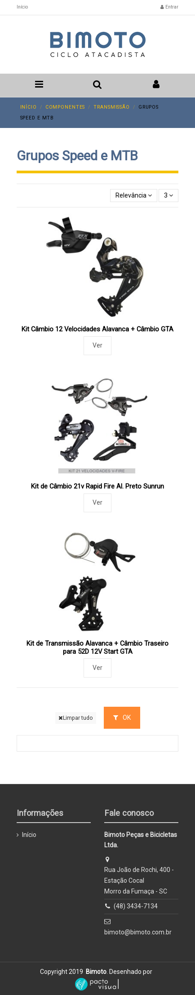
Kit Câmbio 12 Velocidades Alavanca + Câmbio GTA (97, 329)
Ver (97, 345)
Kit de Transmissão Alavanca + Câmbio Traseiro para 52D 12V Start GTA (97, 647)
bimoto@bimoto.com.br (138, 932)
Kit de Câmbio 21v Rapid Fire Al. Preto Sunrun (97, 486)
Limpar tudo (75, 718)
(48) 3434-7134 (136, 906)
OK (122, 717)
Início (22, 7)
